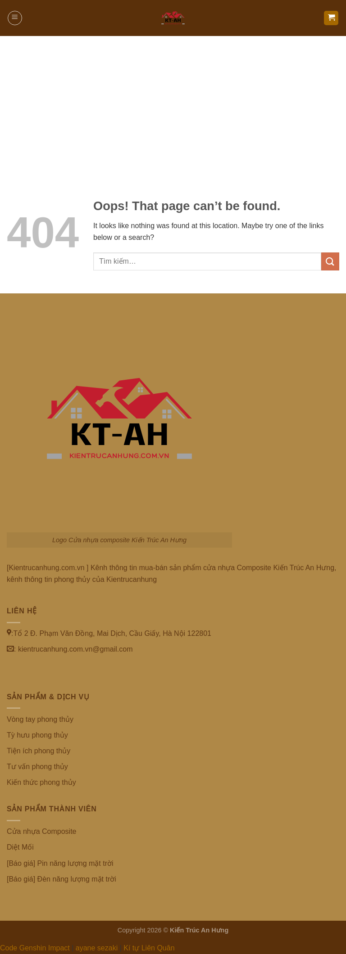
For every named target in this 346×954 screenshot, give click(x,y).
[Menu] (15, 18)
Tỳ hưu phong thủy (37, 735)
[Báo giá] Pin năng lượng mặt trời (60, 863)
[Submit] (330, 261)
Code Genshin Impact (35, 948)
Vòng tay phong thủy (40, 719)
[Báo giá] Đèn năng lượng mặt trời (61, 879)
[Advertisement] (173, 103)
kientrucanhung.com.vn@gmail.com (75, 649)
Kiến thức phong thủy (41, 782)
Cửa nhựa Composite (42, 831)
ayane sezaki (97, 948)
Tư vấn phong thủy (37, 766)
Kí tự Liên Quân (148, 948)
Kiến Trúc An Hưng (199, 930)
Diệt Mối (20, 847)
